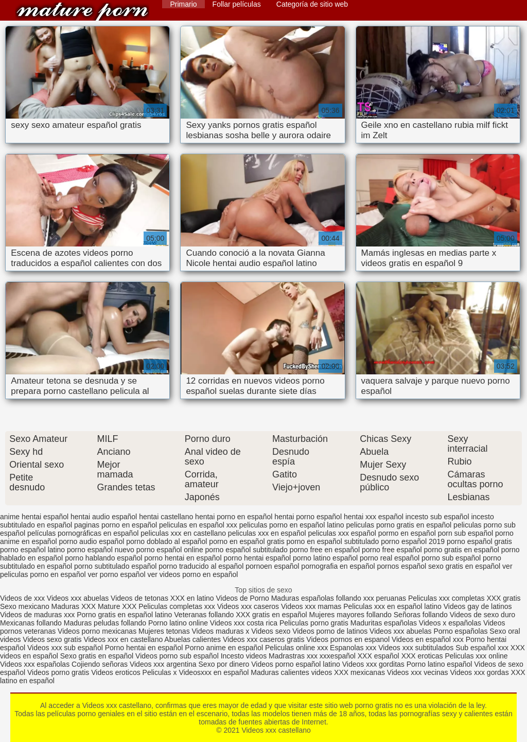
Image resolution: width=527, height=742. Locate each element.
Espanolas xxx (354, 648)
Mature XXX (117, 606)
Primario (183, 4)
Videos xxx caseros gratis (263, 639)
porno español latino (32, 550)
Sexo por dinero (225, 664)
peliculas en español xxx (198, 525)
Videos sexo (270, 631)
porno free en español (325, 550)
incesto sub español (437, 517)
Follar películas (237, 4)
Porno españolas (461, 631)
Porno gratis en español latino (124, 615)
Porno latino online (178, 623)
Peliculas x (160, 672)
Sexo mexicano (24, 606)
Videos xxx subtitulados (415, 648)
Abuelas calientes (192, 639)
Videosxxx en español (214, 672)
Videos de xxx (23, 598)
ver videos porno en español (192, 574)
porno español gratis (479, 541)
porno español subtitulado (246, 550)
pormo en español (407, 533)
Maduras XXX (73, 606)
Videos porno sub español (178, 656)
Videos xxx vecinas (417, 672)
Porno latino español (441, 664)
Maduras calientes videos (291, 672)
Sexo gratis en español (97, 656)
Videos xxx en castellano (123, 639)
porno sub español (451, 558)
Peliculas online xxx (297, 648)
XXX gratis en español (271, 615)
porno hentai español (257, 558)
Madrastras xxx (294, 656)
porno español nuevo (100, 550)
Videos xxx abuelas (78, 598)
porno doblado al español (166, 541)
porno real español (389, 558)
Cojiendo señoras (100, 664)
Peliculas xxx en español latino (393, 606)
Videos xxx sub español (66, 648)
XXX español (379, 656)
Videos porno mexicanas (97, 631)
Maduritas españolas (383, 623)
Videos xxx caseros (249, 606)
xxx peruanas (384, 598)
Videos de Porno (242, 598)
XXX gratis (503, 598)
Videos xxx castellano (82, 12)
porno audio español (91, 541)
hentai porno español (308, 517)
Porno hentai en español (144, 648)
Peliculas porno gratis (313, 623)
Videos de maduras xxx (37, 615)
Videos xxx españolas (34, 664)
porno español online (169, 550)
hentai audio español (104, 517)
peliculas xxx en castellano (183, 533)
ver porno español (116, 574)
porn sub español (465, 533)
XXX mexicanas (359, 672)
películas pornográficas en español (82, 533)
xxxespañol (339, 656)
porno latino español (325, 558)
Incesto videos (245, 656)
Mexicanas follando (31, 623)
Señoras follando (421, 615)
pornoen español (272, 566)
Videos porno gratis (58, 672)
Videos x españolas (451, 623)
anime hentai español (34, 517)
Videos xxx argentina (164, 664)
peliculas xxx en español (267, 533)
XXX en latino (192, 598)
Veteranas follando (204, 615)
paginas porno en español (115, 525)
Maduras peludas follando (105, 623)
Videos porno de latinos (329, 631)
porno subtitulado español (115, 566)
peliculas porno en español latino (291, 525)
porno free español (392, 550)
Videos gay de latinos (478, 606)
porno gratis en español (461, 550)
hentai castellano (166, 517)
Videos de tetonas (139, 598)
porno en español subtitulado (333, 541)
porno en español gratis (246, 541)
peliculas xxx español (342, 533)
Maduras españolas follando (316, 598)
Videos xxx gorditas (373, 664)
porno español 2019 (413, 541)
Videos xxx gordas (480, 672)
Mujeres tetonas (164, 631)
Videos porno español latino (295, 664)
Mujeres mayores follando (351, 615)
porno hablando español (103, 558)
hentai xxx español (373, 517)
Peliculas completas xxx (176, 606)
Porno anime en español (224, 648)
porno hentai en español (182, 558)
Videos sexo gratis (52, 639)
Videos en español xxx (429, 639)
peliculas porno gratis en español (399, 525)
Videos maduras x (221, 631)
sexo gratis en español (464, 566)
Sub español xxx (483, 648)
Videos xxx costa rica (243, 623)
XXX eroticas (422, 656)
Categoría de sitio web (312, 4)
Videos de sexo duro (482, 615)
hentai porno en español (233, 517)
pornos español (401, 566)
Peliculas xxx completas (446, 598)
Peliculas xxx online (476, 656)
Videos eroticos (115, 672)
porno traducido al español (201, 566)
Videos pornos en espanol (349, 639)
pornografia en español (338, 566)
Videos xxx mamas (311, 606)
